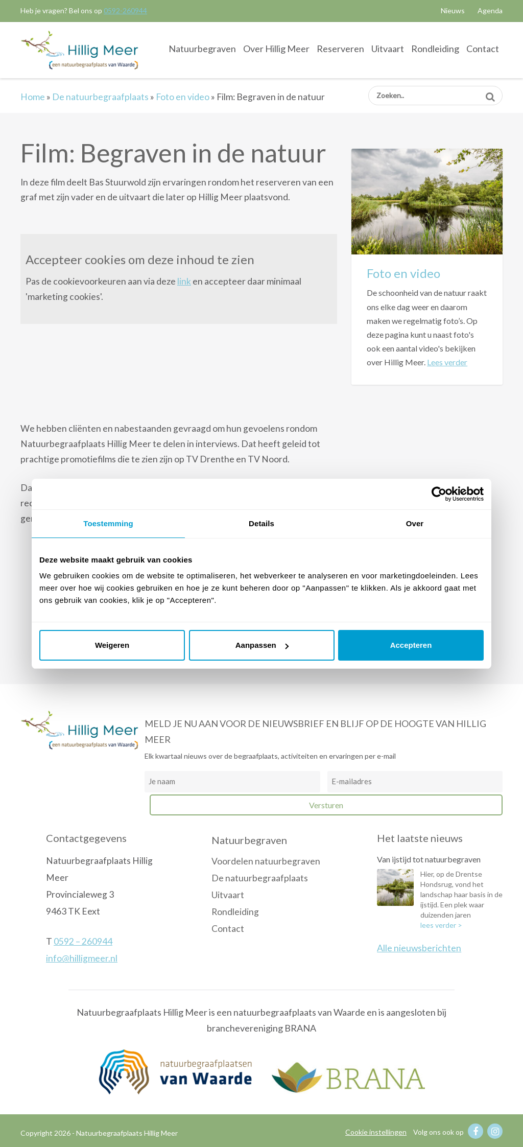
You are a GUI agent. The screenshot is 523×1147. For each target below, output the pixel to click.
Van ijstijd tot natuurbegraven (429, 859)
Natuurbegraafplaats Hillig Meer (79, 49)
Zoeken (490, 93)
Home (32, 96)
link (184, 281)
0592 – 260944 (83, 941)
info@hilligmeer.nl (81, 958)
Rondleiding (435, 48)
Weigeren (112, 645)
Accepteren (411, 645)
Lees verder (447, 362)
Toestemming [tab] (108, 523)
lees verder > (441, 925)
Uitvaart (387, 48)
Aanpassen (262, 645)
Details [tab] (261, 523)
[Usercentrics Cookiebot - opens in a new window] (439, 494)
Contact (482, 48)
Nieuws (453, 10)
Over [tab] (415, 523)
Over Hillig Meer (276, 48)
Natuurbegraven (202, 48)
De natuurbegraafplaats (100, 96)
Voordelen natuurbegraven (265, 861)
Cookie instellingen (376, 1132)
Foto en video (182, 96)
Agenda (490, 10)
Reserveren (340, 48)
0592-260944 (125, 10)
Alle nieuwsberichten (419, 948)
